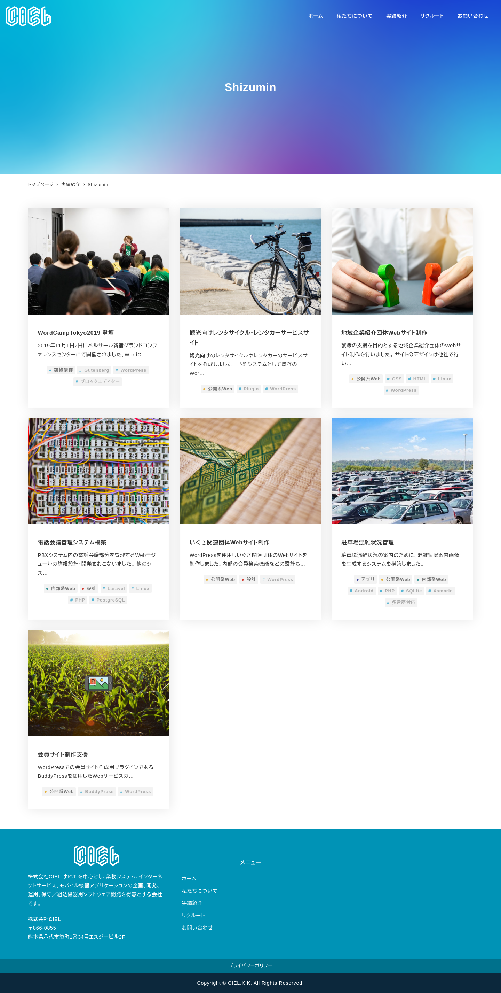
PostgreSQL (108, 600)
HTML (417, 378)
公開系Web (217, 388)
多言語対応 (401, 602)
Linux (442, 378)
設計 (89, 588)
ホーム (189, 879)
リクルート (193, 915)
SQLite (411, 591)
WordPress (131, 370)
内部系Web (60, 588)
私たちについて (200, 891)
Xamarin (440, 591)
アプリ (365, 579)
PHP (77, 600)
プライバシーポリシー (250, 965)
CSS (394, 378)
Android (362, 591)
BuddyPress (97, 791)
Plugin (249, 388)
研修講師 (61, 370)
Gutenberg (94, 370)
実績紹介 (192, 903)
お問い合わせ (197, 928)
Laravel (114, 588)
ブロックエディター (97, 381)
